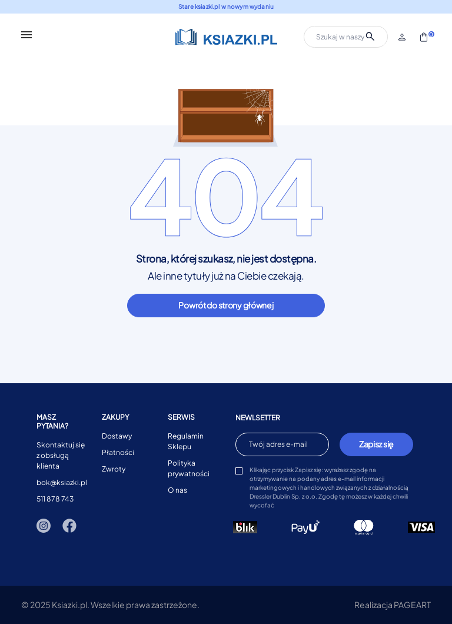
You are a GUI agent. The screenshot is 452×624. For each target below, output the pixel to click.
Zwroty (113, 468)
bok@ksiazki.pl (61, 482)
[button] (402, 37)
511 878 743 (55, 498)
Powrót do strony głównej (225, 305)
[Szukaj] (346, 37)
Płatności (118, 452)
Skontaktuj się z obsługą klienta (60, 455)
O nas (177, 490)
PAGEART (412, 604)
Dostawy (117, 436)
